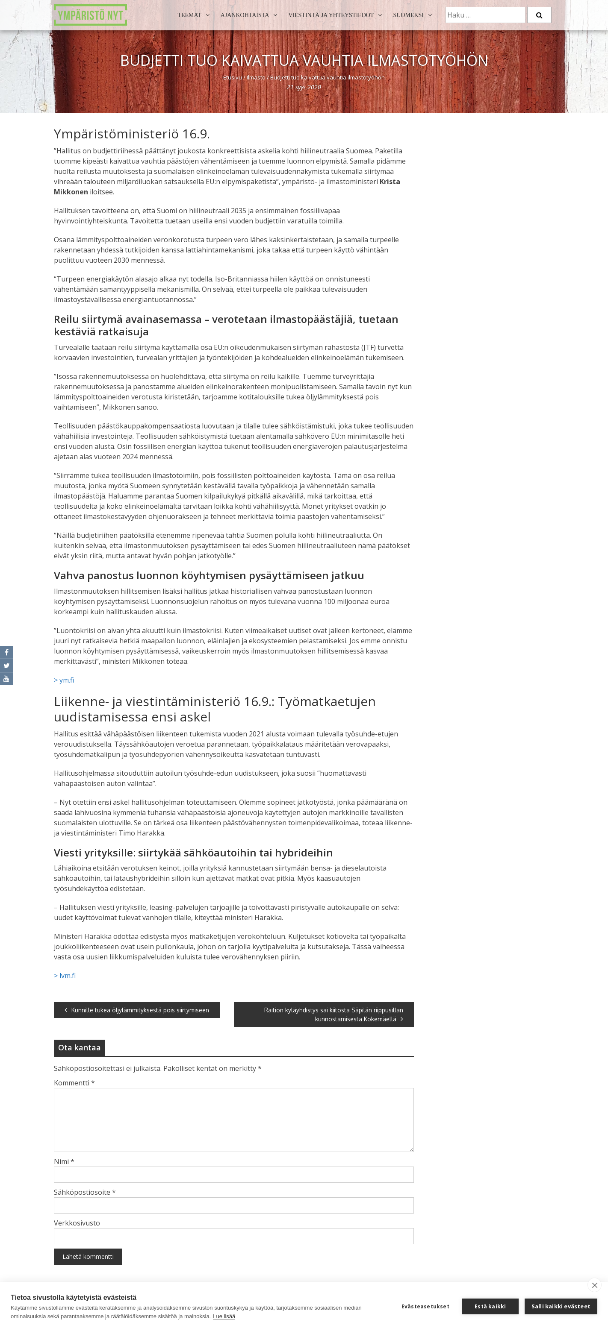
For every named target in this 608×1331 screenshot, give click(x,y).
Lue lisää (224, 1316)
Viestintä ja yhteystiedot (331, 15)
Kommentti (74, 1083)
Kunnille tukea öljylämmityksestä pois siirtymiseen (137, 1010)
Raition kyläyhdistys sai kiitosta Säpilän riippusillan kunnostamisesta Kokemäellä (333, 1014)
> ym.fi (64, 680)
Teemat (189, 15)
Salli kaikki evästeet (560, 1306)
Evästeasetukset (425, 1306)
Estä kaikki (490, 1306)
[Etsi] (539, 15)
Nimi (64, 1161)
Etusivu (232, 77)
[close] (594, 1285)
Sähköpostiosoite (85, 1192)
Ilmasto (256, 77)
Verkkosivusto (77, 1223)
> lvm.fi (65, 975)
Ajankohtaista (245, 15)
